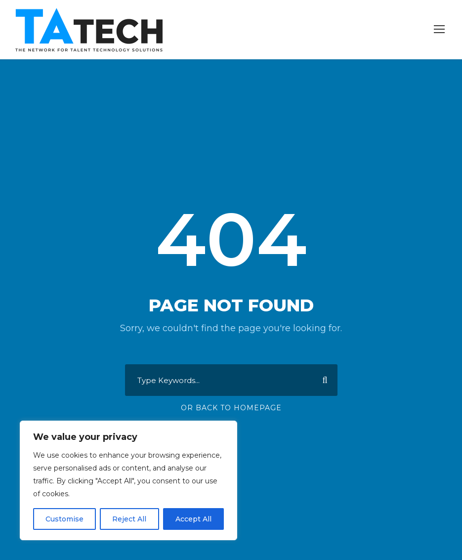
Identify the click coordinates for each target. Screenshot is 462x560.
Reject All (129, 519)
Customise (64, 519)
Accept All (193, 519)
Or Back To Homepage (231, 407)
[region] (128, 480)
